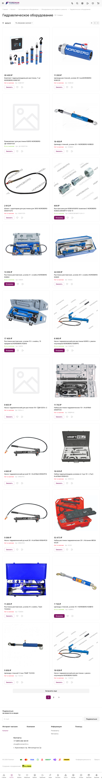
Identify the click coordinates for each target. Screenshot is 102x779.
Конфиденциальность (83, 759)
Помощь (78, 727)
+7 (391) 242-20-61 (20, 741)
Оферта (97, 759)
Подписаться (91, 719)
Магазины (54, 734)
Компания (31, 727)
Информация (56, 727)
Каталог (5, 731)
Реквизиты (55, 731)
